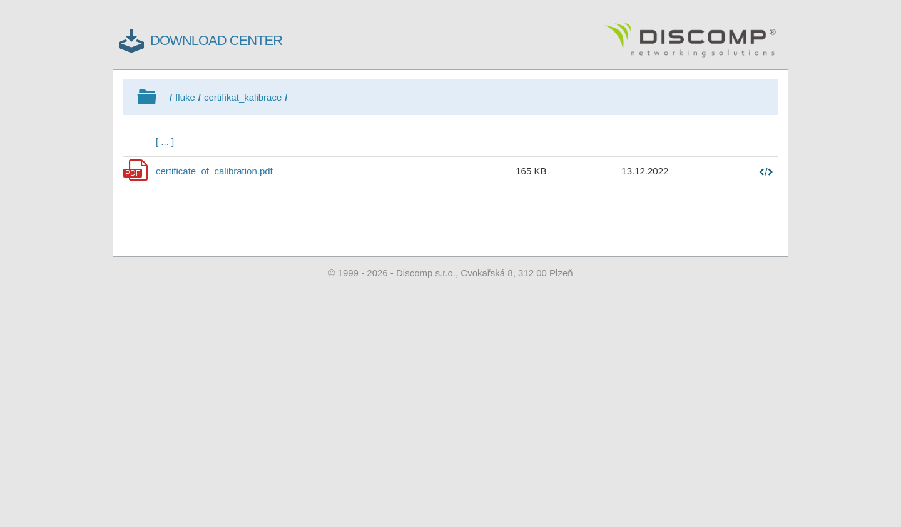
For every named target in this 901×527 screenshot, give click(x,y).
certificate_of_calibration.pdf (214, 171)
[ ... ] (165, 141)
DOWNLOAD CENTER (216, 40)
